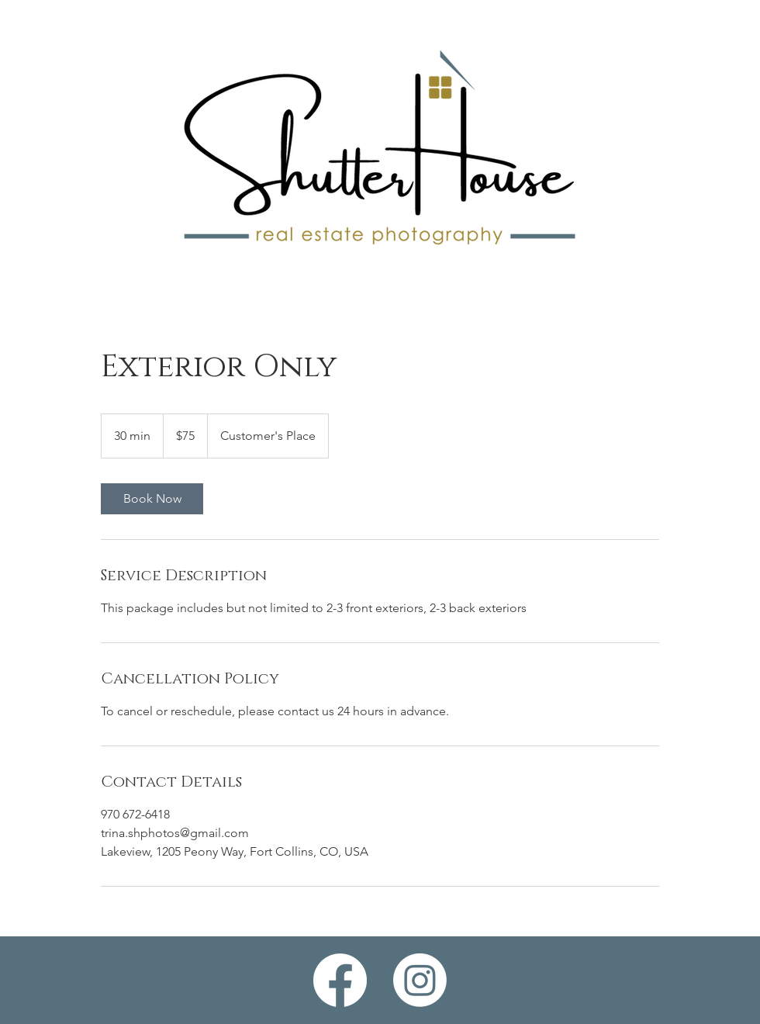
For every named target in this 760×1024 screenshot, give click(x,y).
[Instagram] (420, 980)
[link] (152, 498)
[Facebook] (340, 980)
